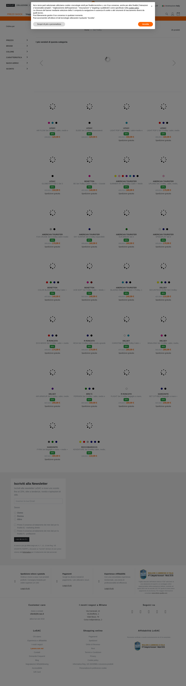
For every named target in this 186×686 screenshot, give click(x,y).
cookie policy (134, 8)
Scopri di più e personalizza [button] (49, 24)
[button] (152, 6)
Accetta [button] (145, 24)
